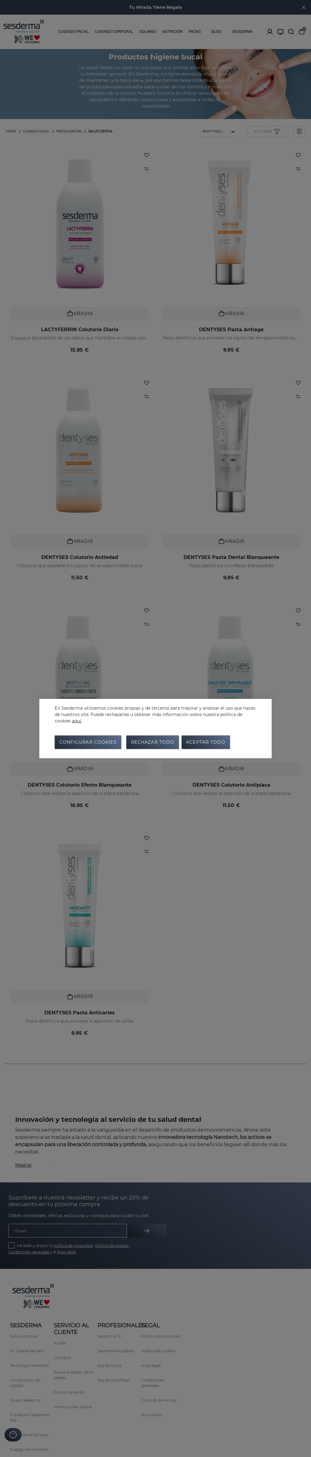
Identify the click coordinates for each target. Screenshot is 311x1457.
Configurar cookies (88, 743)
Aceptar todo (205, 743)
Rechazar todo (152, 743)
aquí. (77, 719)
